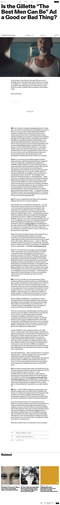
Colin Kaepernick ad (40, 246)
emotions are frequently (36, 377)
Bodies (25, 1)
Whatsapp (18, 432)
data (36, 410)
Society (38, 1)
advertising (28, 436)
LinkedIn (23, 432)
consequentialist (30, 223)
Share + (56, 35)
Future (32, 1)
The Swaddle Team (29, 35)
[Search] (55, 2)
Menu (57, 1)
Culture (23, 436)
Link (29, 432)
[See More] (33, 436)
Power (20, 1)
